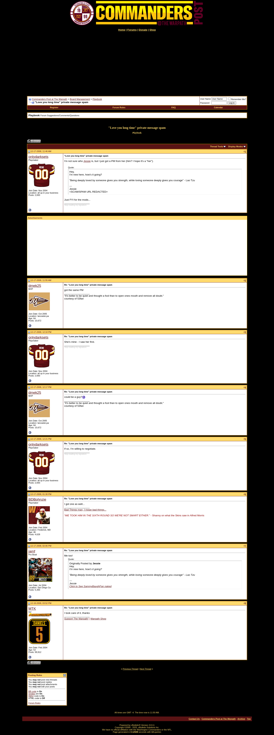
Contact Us (194, 719)
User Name (205, 99)
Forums (132, 29)
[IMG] (31, 696)
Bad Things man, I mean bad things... (85, 509)
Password (204, 103)
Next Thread (145, 669)
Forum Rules (119, 107)
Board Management (80, 99)
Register (54, 107)
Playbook (97, 99)
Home (121, 29)
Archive (241, 719)
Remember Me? (237, 99)
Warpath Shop (98, 618)
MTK (32, 609)
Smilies (32, 694)
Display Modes (235, 146)
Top (249, 719)
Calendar (218, 107)
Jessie (87, 161)
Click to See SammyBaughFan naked (90, 586)
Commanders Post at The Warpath (49, 99)
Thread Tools (216, 146)
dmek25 (35, 286)
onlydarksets (39, 157)
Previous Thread (130, 669)
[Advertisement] (137, 63)
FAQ (173, 107)
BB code (33, 691)
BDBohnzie (37, 499)
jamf (32, 551)
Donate (143, 29)
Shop (153, 29)
